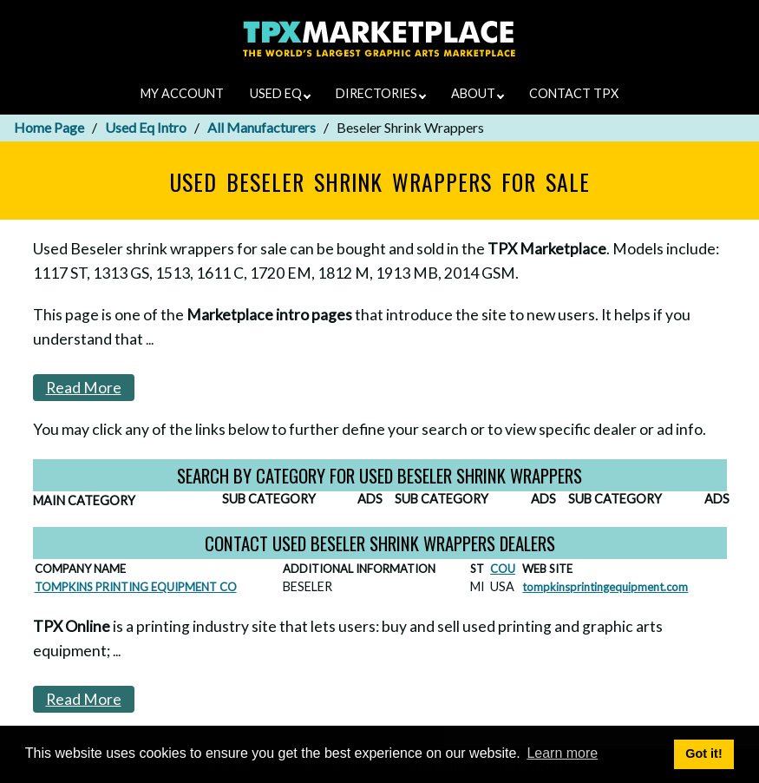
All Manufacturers (261, 127)
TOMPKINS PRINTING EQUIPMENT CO (136, 587)
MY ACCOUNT (182, 93)
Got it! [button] (703, 753)
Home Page (49, 127)
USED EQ (280, 93)
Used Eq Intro (145, 127)
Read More (83, 387)
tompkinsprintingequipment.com (605, 587)
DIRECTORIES (381, 93)
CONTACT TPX (573, 93)
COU (502, 569)
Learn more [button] (562, 753)
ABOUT (477, 93)
